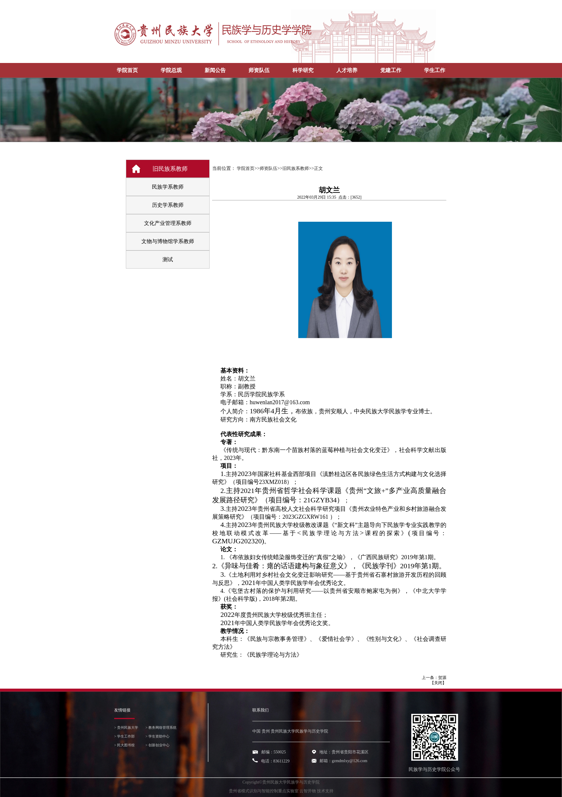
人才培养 (346, 70)
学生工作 (434, 70)
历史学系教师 (168, 205)
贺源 (442, 677)
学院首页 (127, 70)
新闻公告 (215, 70)
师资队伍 (259, 70)
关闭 (438, 683)
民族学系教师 (168, 187)
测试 (167, 259)
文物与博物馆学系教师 (167, 241)
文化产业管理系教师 (167, 223)
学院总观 (171, 70)
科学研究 (302, 70)
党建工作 (390, 70)
